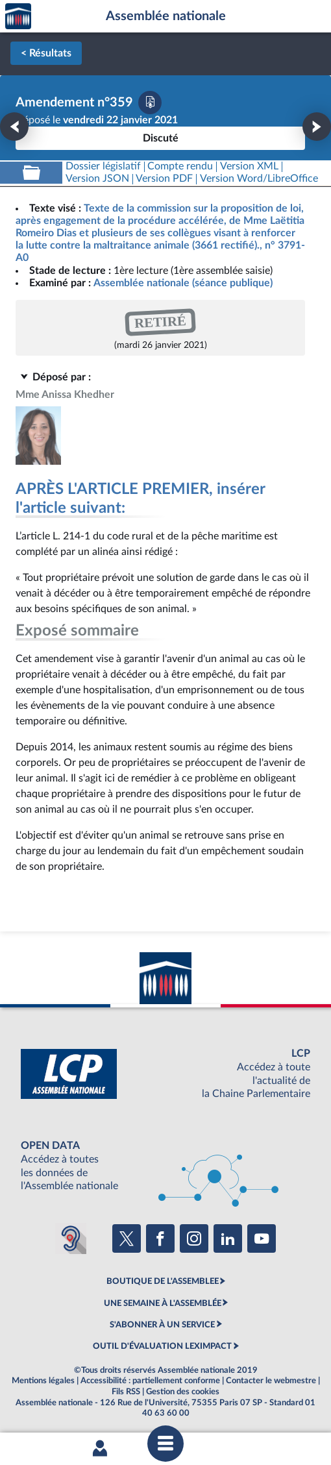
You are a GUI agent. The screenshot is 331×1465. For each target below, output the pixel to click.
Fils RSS (126, 1392)
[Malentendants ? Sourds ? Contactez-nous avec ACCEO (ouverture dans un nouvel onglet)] (70, 1238)
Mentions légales (43, 1381)
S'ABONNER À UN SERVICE (162, 1325)
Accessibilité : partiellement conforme (150, 1381)
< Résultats (46, 53)
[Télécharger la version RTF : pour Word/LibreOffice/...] (259, 179)
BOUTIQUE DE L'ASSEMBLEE (162, 1281)
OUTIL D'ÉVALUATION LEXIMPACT (162, 1346)
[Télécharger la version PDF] (150, 102)
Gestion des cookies (182, 1392)
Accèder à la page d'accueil (18, 16)
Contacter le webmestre (271, 1381)
